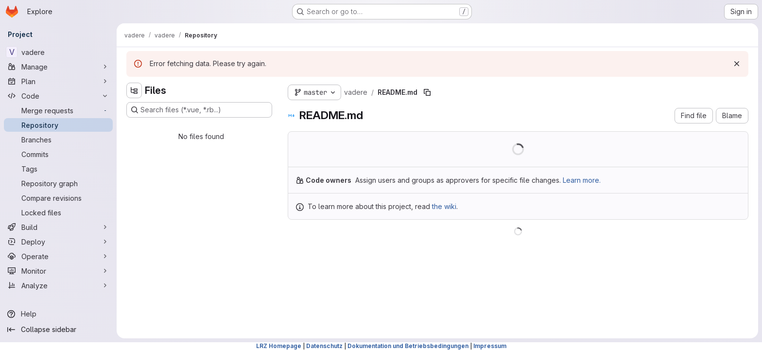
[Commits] (58, 154)
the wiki (444, 206)
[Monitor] (58, 271)
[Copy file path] (427, 92)
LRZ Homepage (278, 346)
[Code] (58, 96)
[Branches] (58, 139)
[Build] (58, 227)
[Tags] (58, 168)
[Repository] (58, 125)
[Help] (58, 314)
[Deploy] (58, 241)
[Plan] (58, 81)
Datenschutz (324, 346)
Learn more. (582, 180)
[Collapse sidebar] (58, 329)
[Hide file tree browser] (134, 90)
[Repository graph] (58, 183)
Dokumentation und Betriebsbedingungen (407, 346)
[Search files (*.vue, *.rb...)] (199, 110)
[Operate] (58, 256)
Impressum (489, 346)
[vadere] (58, 52)
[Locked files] (58, 212)
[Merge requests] (58, 110)
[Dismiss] (737, 64)
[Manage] (58, 66)
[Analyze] (58, 285)
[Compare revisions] (58, 198)
